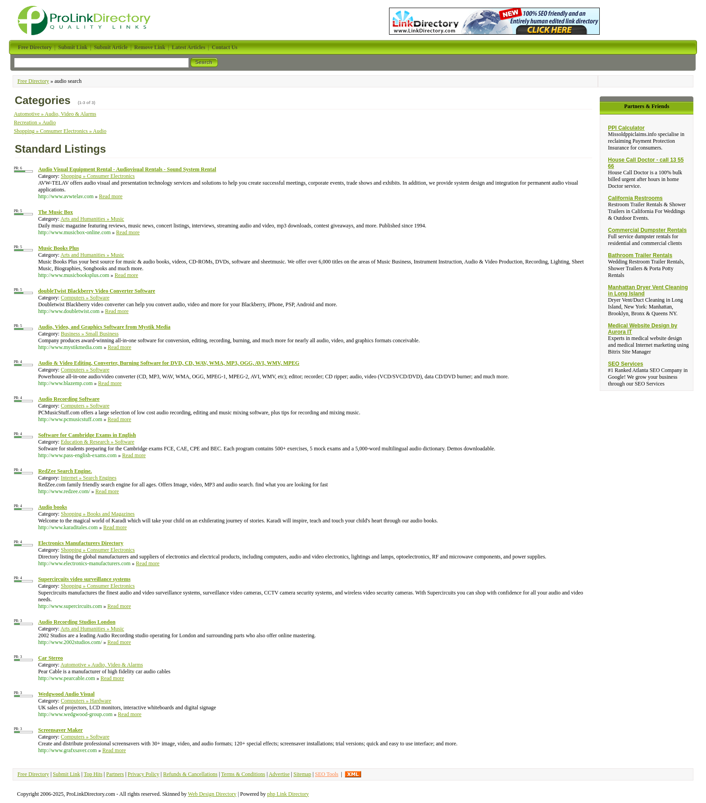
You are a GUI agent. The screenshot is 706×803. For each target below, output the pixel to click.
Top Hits (93, 774)
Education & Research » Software (97, 442)
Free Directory (33, 81)
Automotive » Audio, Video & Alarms (55, 114)
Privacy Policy (143, 774)
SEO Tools (326, 774)
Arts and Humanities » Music (92, 219)
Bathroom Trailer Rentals (640, 255)
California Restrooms (635, 198)
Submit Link (66, 774)
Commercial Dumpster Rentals (647, 230)
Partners (115, 774)
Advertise (279, 774)
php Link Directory (288, 794)
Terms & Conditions (243, 774)
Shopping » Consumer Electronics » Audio (60, 131)
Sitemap (302, 774)
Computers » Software (85, 298)
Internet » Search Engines (89, 478)
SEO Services (625, 364)
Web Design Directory (212, 794)
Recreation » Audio (35, 122)
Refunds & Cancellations (190, 774)
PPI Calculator (626, 128)
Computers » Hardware (86, 701)
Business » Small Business (89, 334)
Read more (110, 196)
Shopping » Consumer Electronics (98, 176)
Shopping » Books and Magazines (98, 514)
